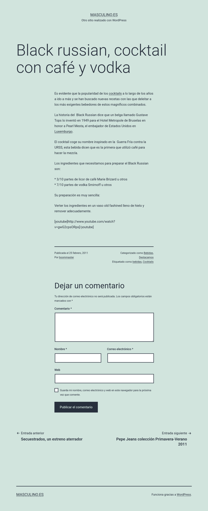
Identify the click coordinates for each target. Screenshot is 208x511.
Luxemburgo (63, 131)
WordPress (184, 494)
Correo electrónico (120, 349)
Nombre (60, 349)
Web (57, 370)
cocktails (115, 93)
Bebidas (148, 253)
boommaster (66, 257)
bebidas (137, 261)
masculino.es (104, 15)
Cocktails (148, 261)
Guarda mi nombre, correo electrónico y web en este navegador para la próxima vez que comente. (105, 392)
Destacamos (146, 257)
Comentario (63, 308)
